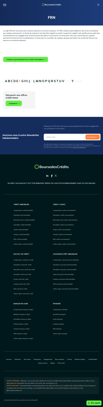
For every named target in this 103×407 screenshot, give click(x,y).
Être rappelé (94, 403)
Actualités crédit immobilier (22, 225)
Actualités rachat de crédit (22, 274)
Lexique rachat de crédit (22, 284)
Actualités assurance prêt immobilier (65, 269)
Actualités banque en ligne (22, 319)
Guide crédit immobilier (21, 230)
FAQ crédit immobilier (20, 239)
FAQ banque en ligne (20, 334)
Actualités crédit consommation (63, 225)
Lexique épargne (58, 324)
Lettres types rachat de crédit (23, 294)
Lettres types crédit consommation (64, 244)
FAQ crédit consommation (61, 239)
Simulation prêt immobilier (22, 215)
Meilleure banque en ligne (22, 314)
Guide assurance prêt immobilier (63, 274)
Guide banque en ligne (21, 324)
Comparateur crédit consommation (64, 210)
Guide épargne (58, 319)
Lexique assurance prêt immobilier (64, 279)
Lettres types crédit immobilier (23, 244)
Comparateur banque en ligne (23, 309)
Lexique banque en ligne (22, 329)
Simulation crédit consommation (63, 215)
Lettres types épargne (60, 334)
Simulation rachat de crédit (22, 265)
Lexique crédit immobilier (22, 234)
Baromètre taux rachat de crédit (24, 269)
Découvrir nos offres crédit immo (16, 100)
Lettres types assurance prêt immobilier (66, 289)
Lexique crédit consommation (62, 234)
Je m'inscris (91, 137)
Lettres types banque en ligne (23, 338)
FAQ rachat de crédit (20, 289)
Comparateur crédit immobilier (23, 210)
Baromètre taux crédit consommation (65, 220)
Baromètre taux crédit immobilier (24, 220)
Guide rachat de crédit (21, 279)
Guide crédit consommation (62, 230)
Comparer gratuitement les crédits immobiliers (25, 59)
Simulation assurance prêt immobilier (65, 265)
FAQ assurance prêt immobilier (63, 284)
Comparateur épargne (60, 309)
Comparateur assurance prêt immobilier (66, 260)
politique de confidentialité (79, 147)
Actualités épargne (59, 314)
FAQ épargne (57, 329)
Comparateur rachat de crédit (23, 260)
